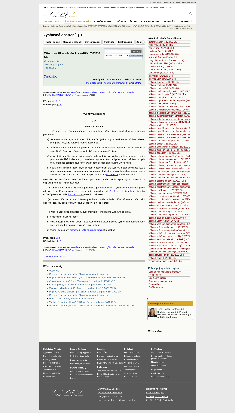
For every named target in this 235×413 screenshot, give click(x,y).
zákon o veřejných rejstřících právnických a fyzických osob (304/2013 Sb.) (183, 230)
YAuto (172, 2)
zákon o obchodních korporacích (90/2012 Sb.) (171, 150)
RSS (157, 400)
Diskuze (169, 8)
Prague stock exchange (160, 377)
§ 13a (59, 104)
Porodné (85, 371)
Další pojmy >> (156, 287)
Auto (153, 353)
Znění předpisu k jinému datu (100, 83)
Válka (161, 8)
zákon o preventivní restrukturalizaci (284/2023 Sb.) (173, 196)
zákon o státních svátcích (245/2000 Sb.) (168, 218)
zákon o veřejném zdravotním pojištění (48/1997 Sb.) (173, 224)
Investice (101, 349)
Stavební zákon (92, 42)
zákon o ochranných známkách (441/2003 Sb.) (170, 165)
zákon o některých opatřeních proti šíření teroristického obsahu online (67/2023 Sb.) (188, 137)
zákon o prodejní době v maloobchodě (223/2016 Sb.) (174, 199)
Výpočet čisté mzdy (51, 353)
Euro (82, 356)
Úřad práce (74, 364)
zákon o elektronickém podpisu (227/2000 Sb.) (170, 110)
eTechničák (162, 359)
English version (158, 370)
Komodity (91, 8)
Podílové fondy (112, 356)
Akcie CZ (61, 8)
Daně (126, 377)
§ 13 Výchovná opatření (181, 26)
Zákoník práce (130, 370)
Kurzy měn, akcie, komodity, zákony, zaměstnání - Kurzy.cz (78, 274)
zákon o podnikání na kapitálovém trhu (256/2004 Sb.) (174, 177)
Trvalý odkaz (50, 76)
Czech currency (157, 373)
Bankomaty (82, 349)
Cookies (116, 389)
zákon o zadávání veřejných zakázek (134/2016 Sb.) (173, 239)
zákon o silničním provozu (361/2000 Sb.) (168, 205)
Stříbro (117, 371)
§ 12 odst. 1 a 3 (75, 194)
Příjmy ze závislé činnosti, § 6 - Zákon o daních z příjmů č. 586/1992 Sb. (85, 291)
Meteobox (179, 2)
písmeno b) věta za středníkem (85, 230)
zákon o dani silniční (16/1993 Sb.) (165, 88)
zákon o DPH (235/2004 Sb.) (162, 103)
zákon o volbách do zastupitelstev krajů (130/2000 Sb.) (174, 233)
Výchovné (54, 270)
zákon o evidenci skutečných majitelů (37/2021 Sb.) (173, 116)
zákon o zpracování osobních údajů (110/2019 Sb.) (172, 245)
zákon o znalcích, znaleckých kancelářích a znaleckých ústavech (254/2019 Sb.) (186, 242)
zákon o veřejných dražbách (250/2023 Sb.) (169, 227)
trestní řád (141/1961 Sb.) (161, 76)
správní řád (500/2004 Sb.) (161, 73)
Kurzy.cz (46, 26)
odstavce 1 (49, 191)
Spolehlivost (167, 353)
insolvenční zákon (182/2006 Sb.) (164, 54)
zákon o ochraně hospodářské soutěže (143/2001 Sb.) (174, 156)
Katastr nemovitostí (132, 356)
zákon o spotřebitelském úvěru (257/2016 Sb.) (170, 208)
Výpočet (57, 349)
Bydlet (186, 2)
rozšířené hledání (136, 56)
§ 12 (57, 101)
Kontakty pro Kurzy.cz (157, 396)
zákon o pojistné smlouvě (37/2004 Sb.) (167, 181)
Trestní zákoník (125, 42)
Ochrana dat (104, 389)
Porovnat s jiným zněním (128, 83)
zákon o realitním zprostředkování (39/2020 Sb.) (171, 202)
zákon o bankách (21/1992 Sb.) (163, 85)
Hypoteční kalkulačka (51, 373)
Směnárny (74, 356)
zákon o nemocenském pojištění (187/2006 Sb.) (171, 140)
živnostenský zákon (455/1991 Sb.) (165, 261)
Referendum (155, 284)
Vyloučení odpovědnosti (110, 392)
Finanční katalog (157, 362)
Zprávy (52, 8)
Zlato (99, 8)
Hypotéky (114, 8)
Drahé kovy (102, 367)
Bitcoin (106, 8)
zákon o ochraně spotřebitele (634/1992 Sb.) (169, 162)
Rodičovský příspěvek (52, 366)
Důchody (73, 378)
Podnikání (128, 349)
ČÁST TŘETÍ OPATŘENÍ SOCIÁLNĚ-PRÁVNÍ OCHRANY (109, 26)
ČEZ (105, 353)
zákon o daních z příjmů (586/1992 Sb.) (167, 94)
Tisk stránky (50, 68)
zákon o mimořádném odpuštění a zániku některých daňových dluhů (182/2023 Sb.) (188, 128)
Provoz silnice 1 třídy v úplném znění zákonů (71, 298)
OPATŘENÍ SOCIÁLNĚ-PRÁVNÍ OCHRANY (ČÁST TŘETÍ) (95, 92)
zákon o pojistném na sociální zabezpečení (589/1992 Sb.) (176, 184)
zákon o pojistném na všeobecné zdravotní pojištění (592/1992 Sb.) (180, 187)
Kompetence (155, 275)
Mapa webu (161, 366)
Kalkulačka (139, 8)
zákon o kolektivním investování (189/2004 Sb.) (171, 122)
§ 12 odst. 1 (112, 174)
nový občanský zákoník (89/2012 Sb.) (166, 60)
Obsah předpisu (52, 61)
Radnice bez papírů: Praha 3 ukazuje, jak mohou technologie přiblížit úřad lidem (174, 314)
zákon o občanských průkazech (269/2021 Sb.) (171, 147)
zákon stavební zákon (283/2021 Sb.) (166, 255)
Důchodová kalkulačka (52, 356)
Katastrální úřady (131, 359)
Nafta (117, 374)
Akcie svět (70, 8)
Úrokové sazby (76, 353)
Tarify (122, 8)
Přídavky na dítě (49, 359)
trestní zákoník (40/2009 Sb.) (162, 79)
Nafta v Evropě (103, 377)
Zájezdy (166, 2)
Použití (149, 400)
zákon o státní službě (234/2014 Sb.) (166, 211)
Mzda (82, 364)
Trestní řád (109, 42)
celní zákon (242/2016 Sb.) (161, 45)
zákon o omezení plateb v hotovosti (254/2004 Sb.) (172, 168)
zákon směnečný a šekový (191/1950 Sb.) (168, 251)
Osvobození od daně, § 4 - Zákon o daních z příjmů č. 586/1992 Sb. (83, 281)
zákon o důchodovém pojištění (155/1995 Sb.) (170, 106)
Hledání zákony (52, 42)
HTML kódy (167, 400)
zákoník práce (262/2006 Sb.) (163, 258)
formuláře (133, 377)
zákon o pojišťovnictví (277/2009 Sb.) (166, 190)
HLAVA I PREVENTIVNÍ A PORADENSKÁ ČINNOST (151, 26)
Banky (73, 349)
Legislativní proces (157, 278)
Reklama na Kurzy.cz (156, 389)
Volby (153, 366)
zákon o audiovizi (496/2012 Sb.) (164, 82)
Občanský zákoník (72, 42)
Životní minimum (50, 370)
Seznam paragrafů (53, 64)
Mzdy (114, 359)
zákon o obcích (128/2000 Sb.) (163, 144)
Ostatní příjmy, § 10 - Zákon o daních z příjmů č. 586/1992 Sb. (80, 284)
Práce (155, 8)
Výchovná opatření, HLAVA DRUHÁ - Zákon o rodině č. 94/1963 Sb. (83, 302)
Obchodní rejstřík (155, 2)
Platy (88, 364)
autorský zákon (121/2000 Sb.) (163, 42)
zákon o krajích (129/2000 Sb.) (163, 125)
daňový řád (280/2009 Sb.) (161, 48)
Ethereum (119, 363)
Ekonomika (101, 359)
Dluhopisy (101, 356)
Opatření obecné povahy (160, 281)
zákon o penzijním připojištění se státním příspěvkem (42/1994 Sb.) (180, 171)
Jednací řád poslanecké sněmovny (165, 272)
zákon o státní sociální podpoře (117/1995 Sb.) (170, 214)
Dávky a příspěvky (78, 368)
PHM (105, 374)
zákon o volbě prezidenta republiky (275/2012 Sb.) (172, 236)
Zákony (148, 8)
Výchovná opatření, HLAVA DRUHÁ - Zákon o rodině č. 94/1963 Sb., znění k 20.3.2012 (92, 305)
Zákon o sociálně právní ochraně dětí (72, 26)
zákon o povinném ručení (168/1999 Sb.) (168, 193)
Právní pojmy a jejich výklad (164, 268)
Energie (129, 8)
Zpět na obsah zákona (54, 256)
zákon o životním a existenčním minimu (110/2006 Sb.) (174, 249)
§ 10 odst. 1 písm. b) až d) (124, 191)
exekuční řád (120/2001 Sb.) (162, 51)
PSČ (138, 353)
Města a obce (129, 353)
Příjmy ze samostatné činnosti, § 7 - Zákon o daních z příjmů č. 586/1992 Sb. (87, 277)
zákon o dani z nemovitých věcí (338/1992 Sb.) (171, 91)
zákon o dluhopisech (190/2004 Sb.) (166, 97)
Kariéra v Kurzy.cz (155, 392)
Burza (99, 353)
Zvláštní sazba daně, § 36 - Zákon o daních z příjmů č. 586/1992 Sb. (83, 288)
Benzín (111, 374)
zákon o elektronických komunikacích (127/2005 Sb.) (173, 113)
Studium (193, 2)
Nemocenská (75, 371)
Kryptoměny (102, 363)
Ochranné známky (131, 363)
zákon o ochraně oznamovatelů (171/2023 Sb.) (171, 159)
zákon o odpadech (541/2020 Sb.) (165, 153)
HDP (109, 359)
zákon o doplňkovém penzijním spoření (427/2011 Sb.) (174, 100)
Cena (158, 353)
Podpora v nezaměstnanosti (81, 375)
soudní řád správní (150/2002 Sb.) (165, 69)
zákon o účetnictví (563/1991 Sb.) (164, 221)
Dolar (87, 356)
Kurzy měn (81, 8)
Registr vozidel (157, 356)
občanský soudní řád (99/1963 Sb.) (165, 63)
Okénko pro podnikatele (161, 303)
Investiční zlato (108, 371)
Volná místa (82, 360)
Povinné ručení (49, 377)
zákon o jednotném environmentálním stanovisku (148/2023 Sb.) (179, 119)
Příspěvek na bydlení (51, 363)
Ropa (99, 374)
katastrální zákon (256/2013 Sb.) (164, 57)
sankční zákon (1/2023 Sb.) (161, 66)
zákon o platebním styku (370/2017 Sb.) (167, 174)
